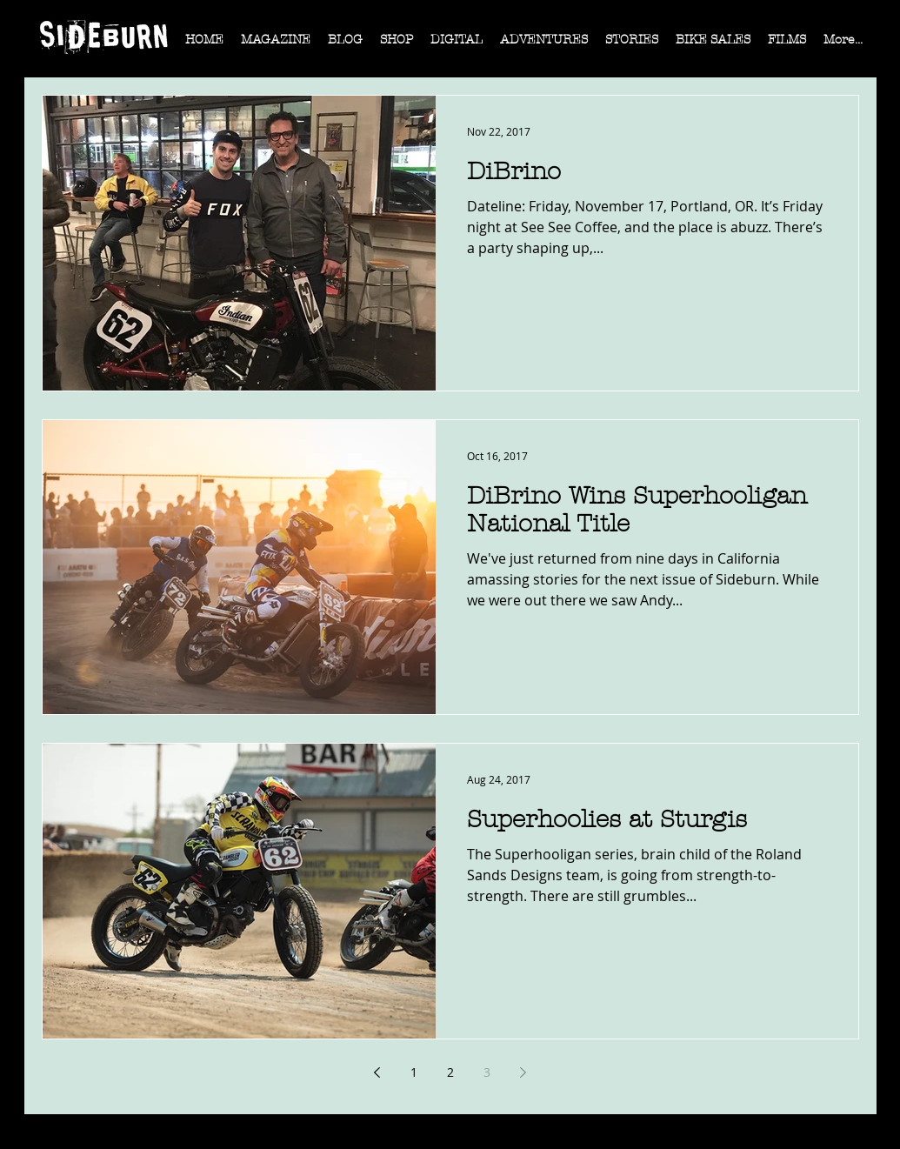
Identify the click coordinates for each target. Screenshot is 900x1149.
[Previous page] (377, 1072)
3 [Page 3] (486, 1072)
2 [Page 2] (450, 1072)
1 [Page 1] (413, 1072)
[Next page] (523, 1072)
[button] (275, 45)
